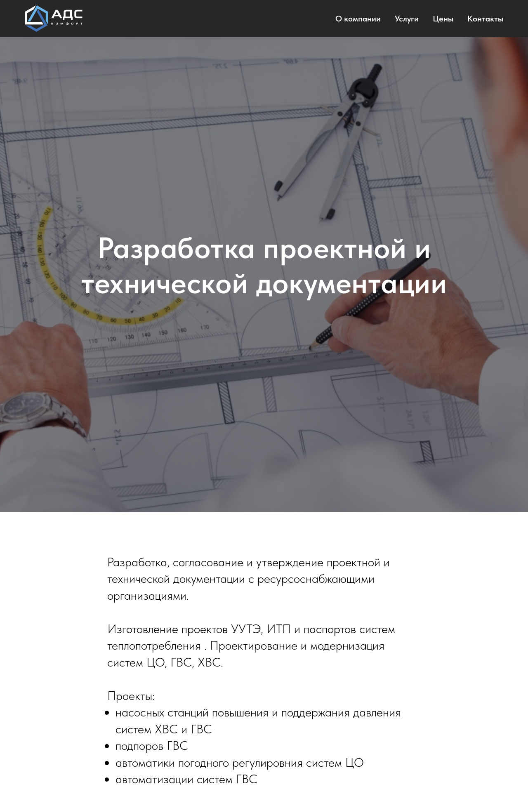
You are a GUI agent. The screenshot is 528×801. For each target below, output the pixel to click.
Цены (443, 19)
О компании (358, 19)
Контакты (485, 19)
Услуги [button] (407, 19)
